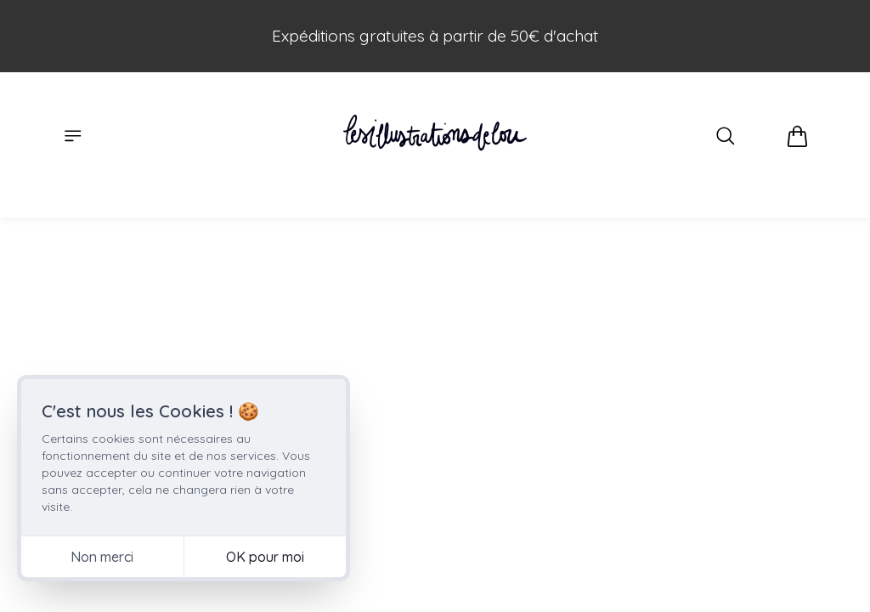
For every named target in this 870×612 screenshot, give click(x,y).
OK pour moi (265, 556)
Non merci (102, 556)
